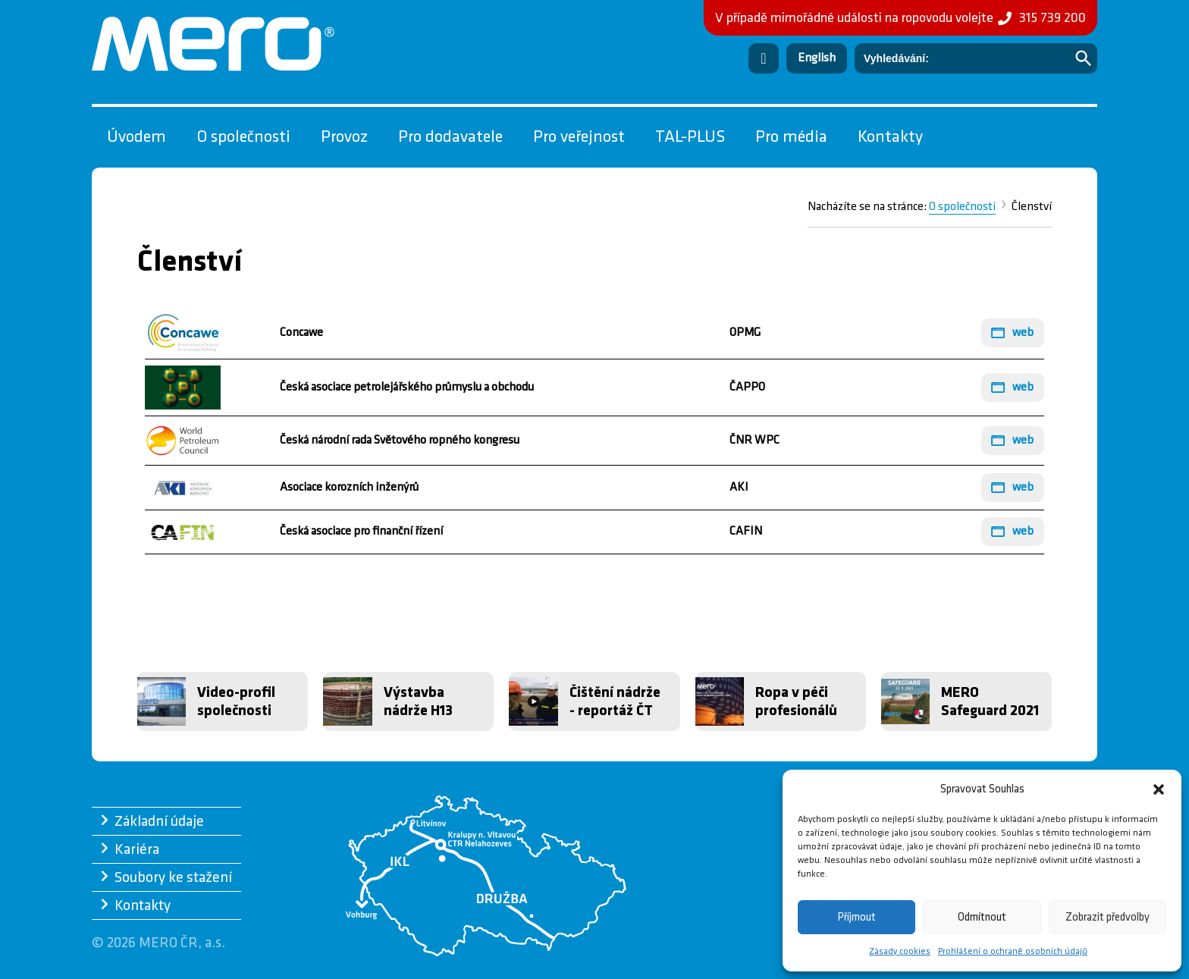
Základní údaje (159, 821)
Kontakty (890, 137)
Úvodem (136, 137)
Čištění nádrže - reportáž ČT (614, 701)
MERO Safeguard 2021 (990, 701)
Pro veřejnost (579, 137)
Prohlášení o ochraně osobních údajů (1012, 951)
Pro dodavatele (450, 137)
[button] (1158, 789)
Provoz (344, 137)
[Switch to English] (816, 58)
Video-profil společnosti (236, 701)
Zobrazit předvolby (1107, 917)
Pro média (791, 137)
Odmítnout (982, 917)
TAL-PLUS (690, 137)
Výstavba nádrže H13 (418, 701)
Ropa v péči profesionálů (796, 701)
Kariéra (137, 849)
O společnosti (243, 137)
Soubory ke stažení (173, 877)
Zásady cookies (899, 951)
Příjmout (857, 917)
